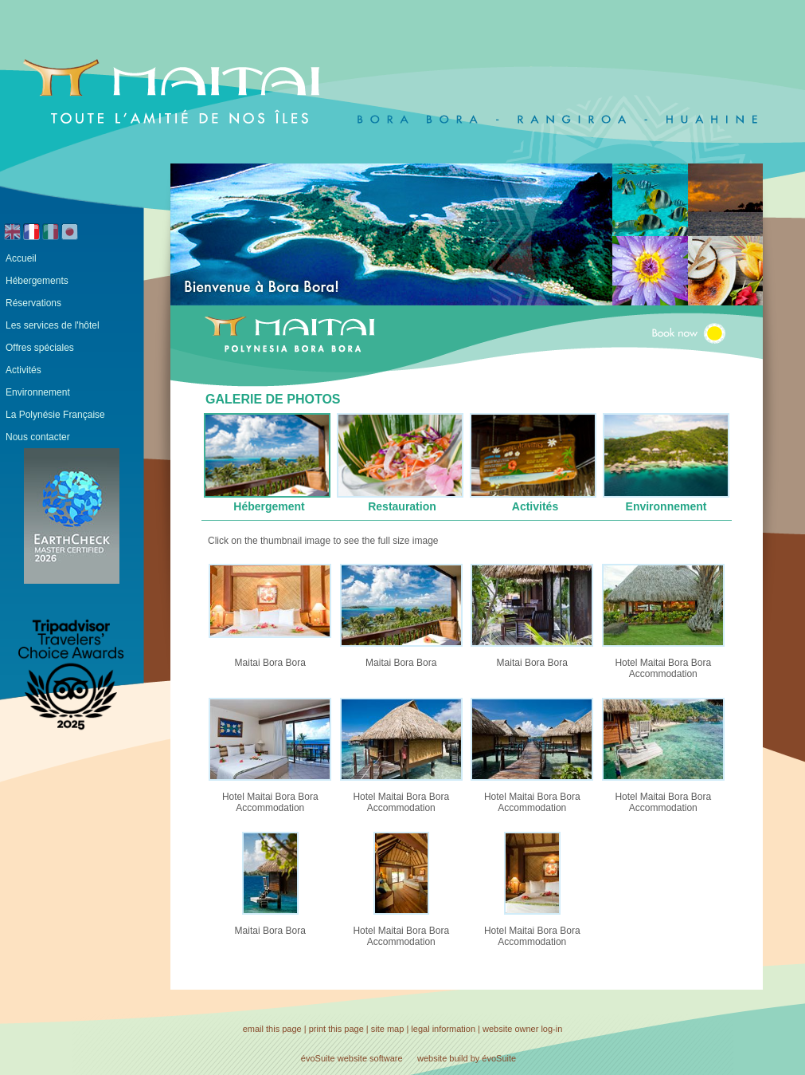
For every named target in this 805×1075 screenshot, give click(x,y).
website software (370, 1058)
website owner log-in (522, 1029)
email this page (272, 1029)
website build (442, 1058)
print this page (336, 1029)
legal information (443, 1029)
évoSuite (318, 1058)
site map (387, 1029)
